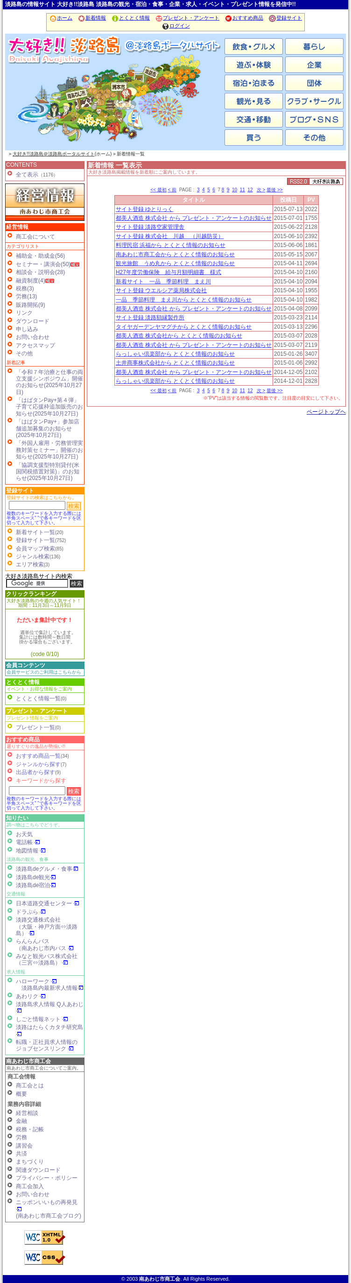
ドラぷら (31, 912)
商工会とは (30, 1085)
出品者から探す (35, 772)
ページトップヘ (326, 412)
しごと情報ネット (42, 1019)
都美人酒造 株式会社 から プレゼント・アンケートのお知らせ (194, 218)
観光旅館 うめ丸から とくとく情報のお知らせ (175, 263)
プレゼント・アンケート (187, 18)
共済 (21, 1153)
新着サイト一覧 (35, 532)
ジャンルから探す (38, 764)
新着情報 (91, 18)
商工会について (35, 236)
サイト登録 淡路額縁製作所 (150, 317)
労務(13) (26, 296)
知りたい (17, 818)
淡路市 (187, 102)
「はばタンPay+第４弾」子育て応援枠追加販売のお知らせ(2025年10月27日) (49, 407)
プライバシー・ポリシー (46, 1178)
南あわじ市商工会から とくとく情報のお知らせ (175, 254)
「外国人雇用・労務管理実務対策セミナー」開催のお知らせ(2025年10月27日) (49, 450)
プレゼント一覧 (35, 727)
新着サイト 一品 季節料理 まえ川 (163, 281)
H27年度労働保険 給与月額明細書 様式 (168, 272)
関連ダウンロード (38, 1170)
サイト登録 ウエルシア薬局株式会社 (161, 290)
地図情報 (31, 850)
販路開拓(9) (30, 305)
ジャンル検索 (32, 556)
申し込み (27, 329)
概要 (21, 1094)
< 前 (172, 189)
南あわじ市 (42, 102)
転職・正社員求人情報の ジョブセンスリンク (46, 1045)
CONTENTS (21, 165)
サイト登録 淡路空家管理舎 (150, 227)
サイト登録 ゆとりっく (144, 209)
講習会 (24, 1145)
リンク (24, 313)
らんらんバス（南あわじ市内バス (45, 944)
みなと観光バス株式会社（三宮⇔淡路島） (46, 959)
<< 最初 (158, 189)
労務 (21, 1137)
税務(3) (25, 288)
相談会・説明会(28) (40, 272)
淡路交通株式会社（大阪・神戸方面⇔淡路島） (46, 926)
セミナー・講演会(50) (43, 264)
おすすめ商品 (244, 18)
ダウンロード (32, 321)
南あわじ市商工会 (28, 1061)
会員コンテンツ (25, 665)
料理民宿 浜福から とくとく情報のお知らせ (170, 245)
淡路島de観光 (36, 877)
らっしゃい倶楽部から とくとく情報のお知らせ (175, 354)
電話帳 (28, 842)
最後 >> (274, 189)
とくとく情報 (130, 18)
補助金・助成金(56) (40, 256)
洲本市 (115, 102)
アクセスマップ (35, 345)
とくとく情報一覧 (38, 698)
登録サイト (285, 18)
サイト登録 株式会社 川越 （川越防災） (170, 236)
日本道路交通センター (47, 903)
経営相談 (27, 1113)
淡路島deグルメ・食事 (47, 869)
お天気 (24, 834)
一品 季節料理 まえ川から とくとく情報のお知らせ (184, 299)
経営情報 (17, 227)
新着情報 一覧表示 (115, 165)
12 (250, 189)
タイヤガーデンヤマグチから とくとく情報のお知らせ (184, 327)
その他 (24, 353)
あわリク (31, 996)
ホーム (60, 18)
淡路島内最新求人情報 (52, 988)
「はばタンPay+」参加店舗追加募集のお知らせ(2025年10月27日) (47, 428)
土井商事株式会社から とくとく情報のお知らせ (175, 363)
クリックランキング (31, 594)
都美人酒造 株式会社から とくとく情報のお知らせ (179, 335)
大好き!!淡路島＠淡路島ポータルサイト (54, 153)
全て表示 (27, 174)
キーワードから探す (41, 780)
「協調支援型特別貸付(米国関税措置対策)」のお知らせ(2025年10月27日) (47, 472)
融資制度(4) (30, 280)
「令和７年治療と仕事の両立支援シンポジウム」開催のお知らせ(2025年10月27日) (49, 382)
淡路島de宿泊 (36, 885)
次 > (261, 189)
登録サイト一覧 (35, 540)
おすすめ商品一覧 (38, 756)
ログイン (175, 25)
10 (234, 189)
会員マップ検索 (35, 548)
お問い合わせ (32, 337)
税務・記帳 (30, 1129)
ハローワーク (36, 981)
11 (242, 189)
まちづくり (30, 1161)
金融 (21, 1121)
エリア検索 (30, 564)
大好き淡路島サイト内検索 (38, 576)
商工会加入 (30, 1186)
